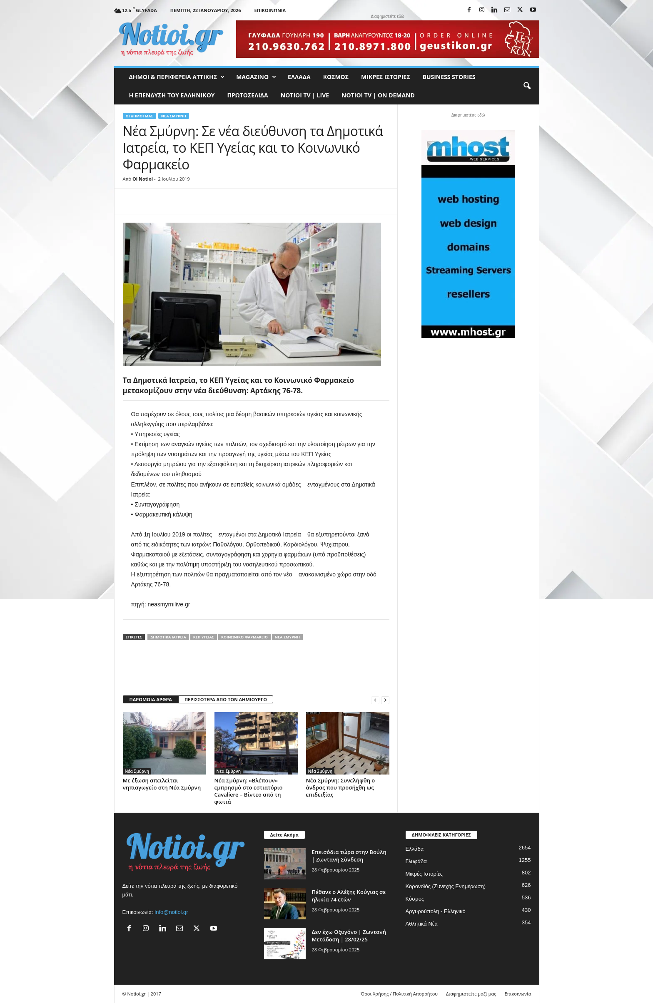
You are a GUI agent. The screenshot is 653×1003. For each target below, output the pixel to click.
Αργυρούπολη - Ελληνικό (436, 911)
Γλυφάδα (416, 861)
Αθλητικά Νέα (422, 924)
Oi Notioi (142, 179)
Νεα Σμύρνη (287, 637)
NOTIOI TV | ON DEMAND (378, 95)
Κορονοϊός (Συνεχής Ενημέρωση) (446, 886)
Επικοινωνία (270, 10)
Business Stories (449, 77)
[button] (527, 86)
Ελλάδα (299, 77)
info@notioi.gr (171, 912)
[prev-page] (375, 699)
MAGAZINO (256, 77)
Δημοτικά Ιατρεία (168, 637)
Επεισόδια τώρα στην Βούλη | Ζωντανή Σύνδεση (349, 855)
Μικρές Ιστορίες (385, 77)
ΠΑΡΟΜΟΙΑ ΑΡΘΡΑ (151, 699)
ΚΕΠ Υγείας (203, 637)
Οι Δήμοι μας (139, 116)
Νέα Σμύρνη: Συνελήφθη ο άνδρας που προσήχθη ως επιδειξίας (340, 787)
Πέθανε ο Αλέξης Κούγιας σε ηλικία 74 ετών (349, 895)
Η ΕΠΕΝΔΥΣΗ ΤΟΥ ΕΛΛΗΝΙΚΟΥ (172, 95)
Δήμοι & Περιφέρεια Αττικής (177, 77)
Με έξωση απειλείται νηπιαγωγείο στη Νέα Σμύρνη (162, 784)
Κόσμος (336, 77)
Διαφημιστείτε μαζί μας (471, 994)
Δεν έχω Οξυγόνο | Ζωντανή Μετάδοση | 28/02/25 (349, 935)
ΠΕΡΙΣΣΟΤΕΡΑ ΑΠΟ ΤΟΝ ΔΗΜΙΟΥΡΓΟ (225, 699)
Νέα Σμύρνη (173, 116)
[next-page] (385, 699)
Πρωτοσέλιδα (247, 95)
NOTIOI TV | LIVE (305, 95)
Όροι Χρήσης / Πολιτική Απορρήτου (399, 994)
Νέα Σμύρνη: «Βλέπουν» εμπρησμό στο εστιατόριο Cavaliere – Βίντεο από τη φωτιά (248, 791)
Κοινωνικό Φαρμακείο (244, 637)
